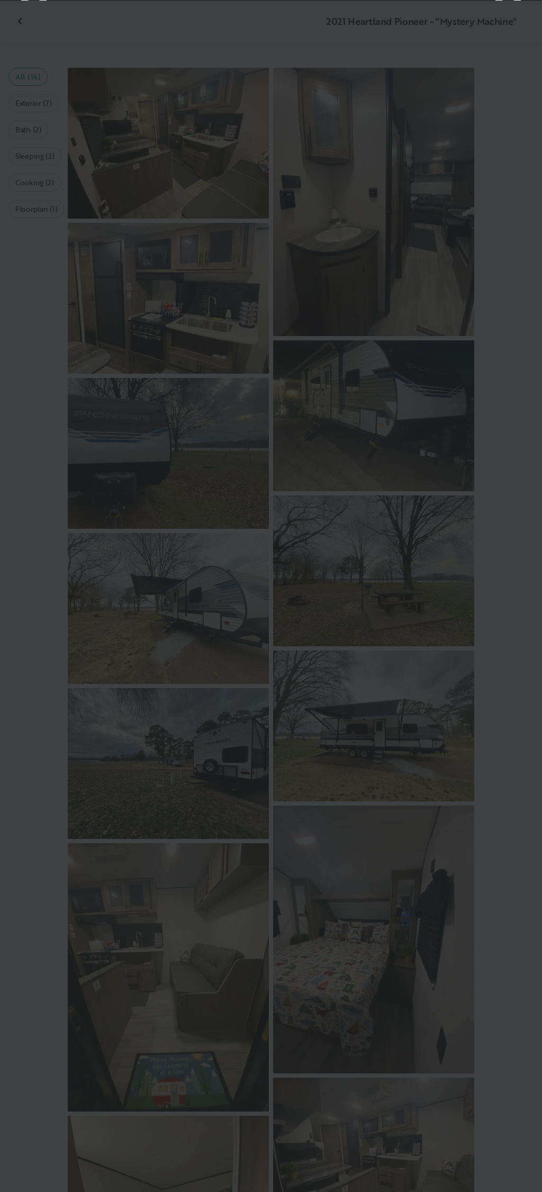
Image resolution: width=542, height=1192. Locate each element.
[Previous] (34, 596)
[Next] (508, 596)
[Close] (516, 25)
